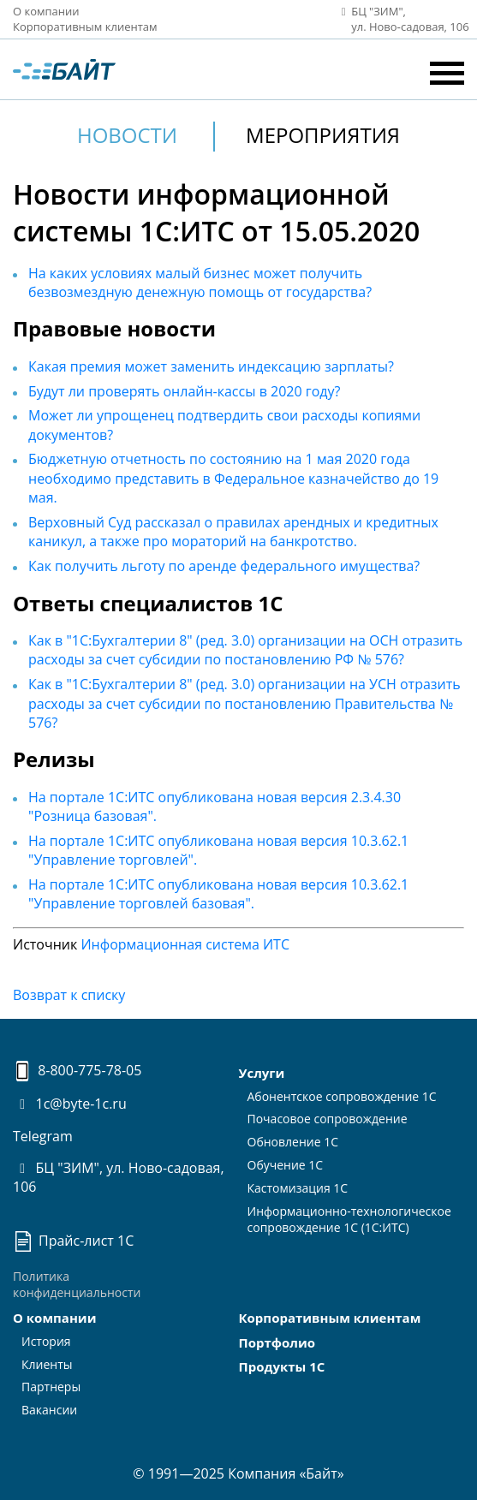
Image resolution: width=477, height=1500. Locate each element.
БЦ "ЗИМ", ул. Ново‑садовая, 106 (400, 19)
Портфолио (277, 1342)
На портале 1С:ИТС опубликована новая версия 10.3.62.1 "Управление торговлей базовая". (218, 894)
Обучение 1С (285, 1165)
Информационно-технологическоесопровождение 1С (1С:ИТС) (349, 1219)
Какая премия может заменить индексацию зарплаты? (211, 366)
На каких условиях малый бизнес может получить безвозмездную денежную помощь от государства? (200, 282)
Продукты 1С (282, 1366)
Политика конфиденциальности (76, 1284)
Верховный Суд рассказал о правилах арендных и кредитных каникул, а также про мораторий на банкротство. (233, 532)
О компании (46, 11)
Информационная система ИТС (184, 944)
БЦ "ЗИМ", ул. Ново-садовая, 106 (118, 1177)
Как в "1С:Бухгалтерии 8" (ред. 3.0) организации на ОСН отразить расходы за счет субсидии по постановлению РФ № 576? (245, 650)
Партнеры (50, 1386)
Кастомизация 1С (298, 1188)
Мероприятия (323, 135)
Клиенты (47, 1364)
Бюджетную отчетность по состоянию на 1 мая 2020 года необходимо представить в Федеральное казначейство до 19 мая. (233, 478)
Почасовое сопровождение (327, 1118)
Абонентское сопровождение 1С (342, 1096)
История (46, 1341)
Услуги (262, 1072)
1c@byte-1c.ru (70, 1103)
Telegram (43, 1136)
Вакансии (49, 1410)
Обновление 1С (293, 1142)
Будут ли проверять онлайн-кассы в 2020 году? (184, 391)
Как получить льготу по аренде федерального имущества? (224, 566)
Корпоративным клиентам (85, 26)
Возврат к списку (69, 994)
